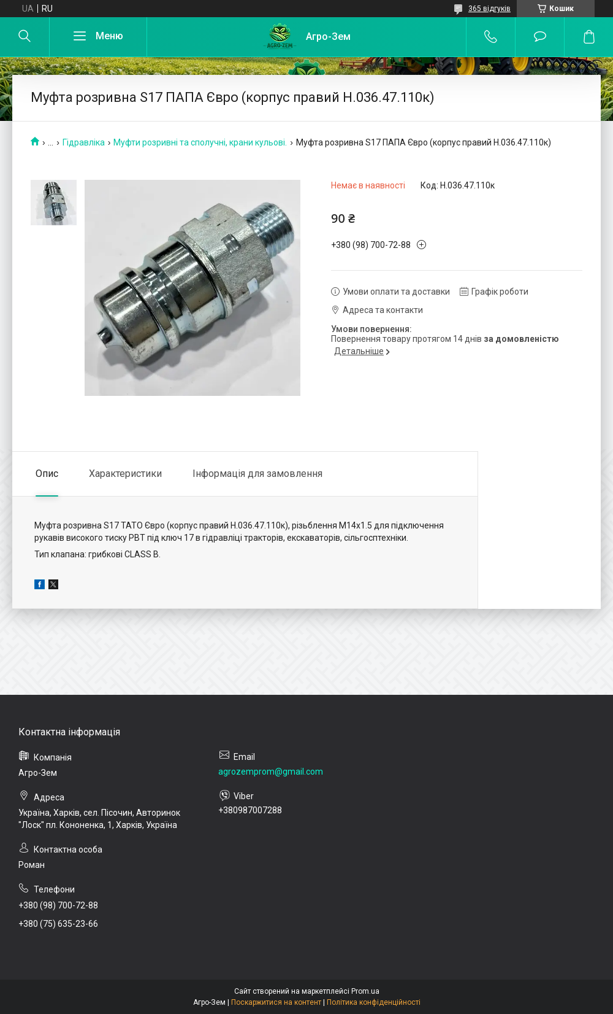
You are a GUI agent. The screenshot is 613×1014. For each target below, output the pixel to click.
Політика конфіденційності (374, 1002)
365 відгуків (489, 8)
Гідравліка (84, 142)
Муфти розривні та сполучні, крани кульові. (200, 142)
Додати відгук (540, 36)
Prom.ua (365, 991)
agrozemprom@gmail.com (270, 771)
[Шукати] (24, 36)
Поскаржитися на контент (276, 1002)
